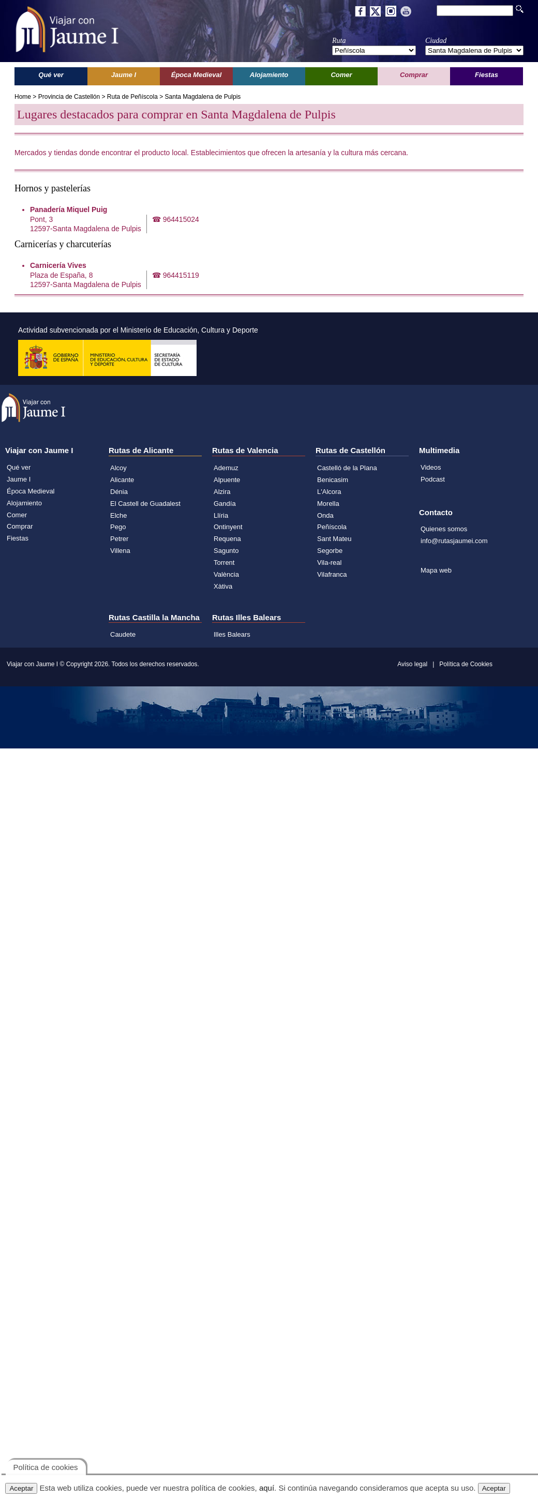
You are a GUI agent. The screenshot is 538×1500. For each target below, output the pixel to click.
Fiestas (17, 538)
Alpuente (227, 480)
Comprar (20, 526)
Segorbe (329, 550)
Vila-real (329, 562)
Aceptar (21, 1488)
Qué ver (19, 467)
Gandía (225, 503)
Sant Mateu (334, 539)
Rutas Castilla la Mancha (154, 617)
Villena (120, 550)
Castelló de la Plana (347, 468)
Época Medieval (31, 491)
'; (374, 50)
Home (22, 96)
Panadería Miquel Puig (68, 209)
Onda (325, 515)
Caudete (123, 634)
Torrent (224, 562)
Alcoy (118, 468)
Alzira (222, 492)
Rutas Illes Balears (246, 617)
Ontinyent (228, 527)
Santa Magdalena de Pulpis (203, 96)
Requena (227, 539)
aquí (266, 1487)
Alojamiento (24, 503)
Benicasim (332, 480)
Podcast (433, 479)
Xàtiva (223, 586)
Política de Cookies (465, 664)
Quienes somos (444, 529)
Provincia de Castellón (69, 96)
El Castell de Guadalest (145, 503)
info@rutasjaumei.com (454, 541)
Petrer (119, 539)
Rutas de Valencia (245, 450)
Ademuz (226, 468)
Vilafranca (332, 574)
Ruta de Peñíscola (132, 96)
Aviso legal (412, 664)
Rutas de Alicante (141, 450)
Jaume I (19, 479)
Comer (17, 515)
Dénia (119, 492)
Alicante (122, 480)
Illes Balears (232, 634)
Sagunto (226, 550)
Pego (118, 527)
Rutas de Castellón (350, 450)
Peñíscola (332, 527)
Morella (328, 503)
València (226, 574)
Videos (431, 467)
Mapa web (436, 570)
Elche (118, 515)
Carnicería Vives (58, 265)
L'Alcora (329, 492)
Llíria (221, 515)
